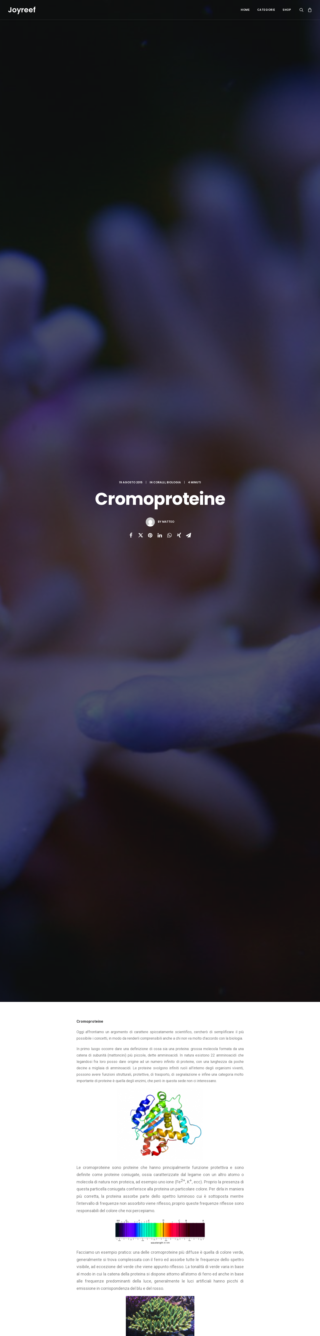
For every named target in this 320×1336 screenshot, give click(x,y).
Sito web (199, 1090)
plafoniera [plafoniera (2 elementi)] (246, 1273)
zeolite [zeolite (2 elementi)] (274, 1280)
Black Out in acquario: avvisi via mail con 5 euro (123, 1241)
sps (173, 789)
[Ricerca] (302, 10)
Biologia (174, 43)
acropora (85, 789)
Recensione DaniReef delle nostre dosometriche (125, 1225)
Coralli (159, 43)
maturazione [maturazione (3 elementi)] (276, 1266)
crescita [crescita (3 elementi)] (244, 1244)
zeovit (186, 789)
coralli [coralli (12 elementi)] (272, 1236)
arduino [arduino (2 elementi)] (244, 1229)
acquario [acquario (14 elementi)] (245, 1222)
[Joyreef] (22, 9)
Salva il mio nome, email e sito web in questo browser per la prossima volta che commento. (144, 1113)
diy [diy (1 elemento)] (271, 1244)
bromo (102, 789)
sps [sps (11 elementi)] (241, 1280)
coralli (119, 789)
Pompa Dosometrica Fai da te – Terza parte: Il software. (124, 1257)
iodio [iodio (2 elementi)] (276, 1258)
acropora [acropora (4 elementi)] (264, 1222)
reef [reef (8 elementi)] (281, 1273)
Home (245, 10)
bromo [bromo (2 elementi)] (277, 1229)
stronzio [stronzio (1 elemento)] (256, 1280)
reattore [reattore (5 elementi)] (266, 1273)
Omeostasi (146, 948)
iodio (149, 789)
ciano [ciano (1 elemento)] (257, 1236)
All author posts (123, 837)
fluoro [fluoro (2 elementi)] (262, 1258)
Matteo (168, 82)
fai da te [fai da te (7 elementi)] (268, 1251)
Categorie (266, 10)
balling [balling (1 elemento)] (261, 1229)
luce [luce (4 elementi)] (242, 1266)
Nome (83, 1090)
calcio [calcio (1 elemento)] (243, 1236)
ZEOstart (175, 1291)
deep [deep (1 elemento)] (260, 1244)
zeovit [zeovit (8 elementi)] (243, 1288)
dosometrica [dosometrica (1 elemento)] (248, 1251)
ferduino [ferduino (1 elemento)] (245, 1258)
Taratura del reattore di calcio (190, 1271)
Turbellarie (56, 949)
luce (162, 789)
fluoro (135, 789)
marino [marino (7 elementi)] (256, 1266)
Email (139, 1090)
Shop (287, 10)
